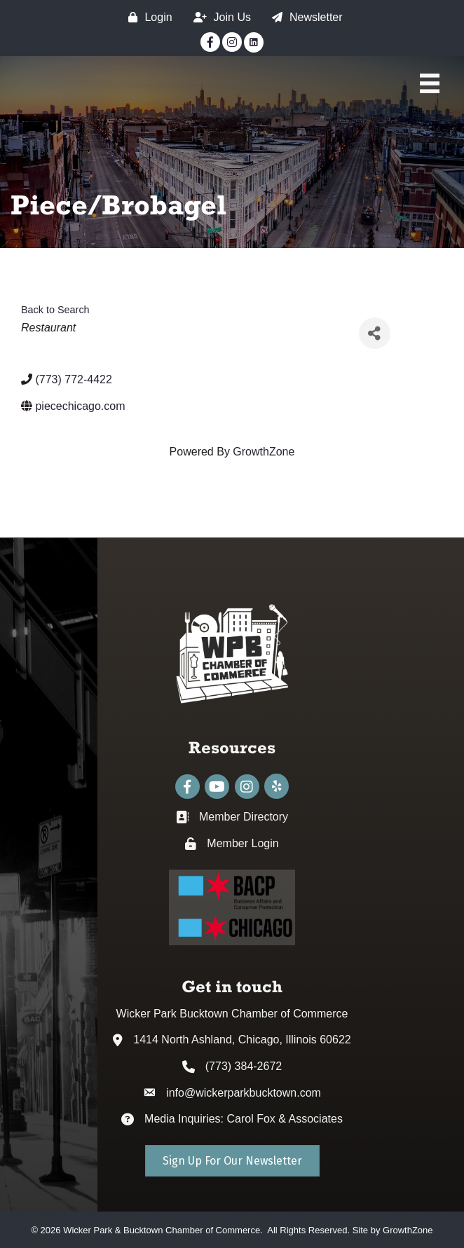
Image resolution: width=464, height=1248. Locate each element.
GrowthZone (263, 452)
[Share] (374, 333)
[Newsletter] (304, 17)
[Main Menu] (429, 83)
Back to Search (55, 309)
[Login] (146, 17)
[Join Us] (218, 17)
